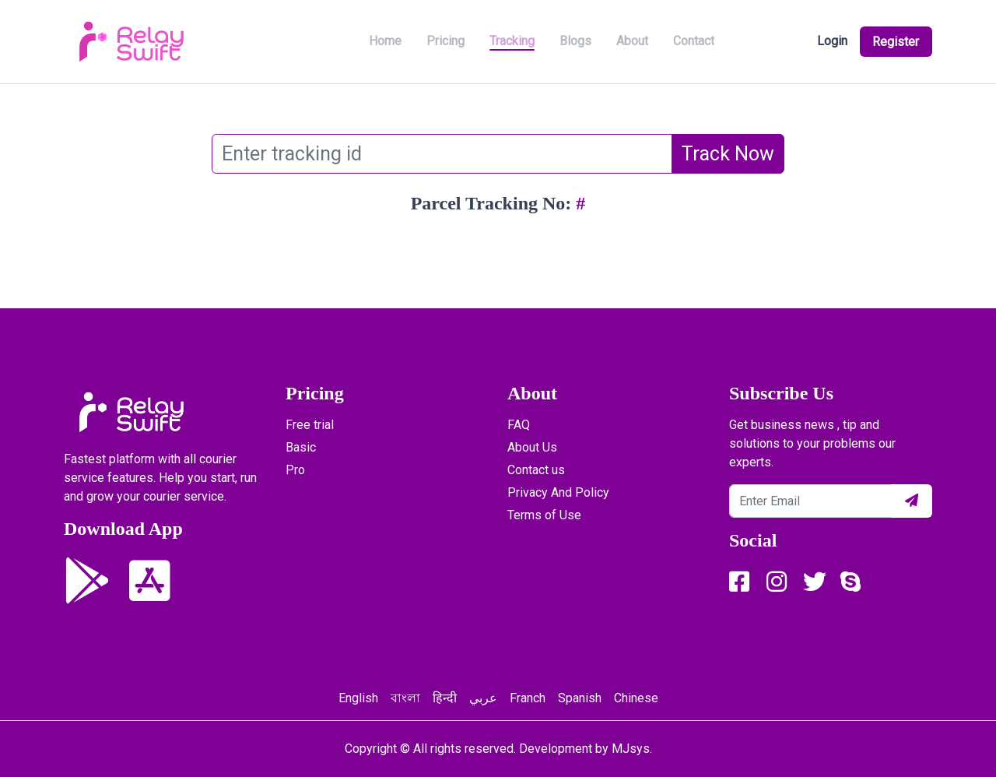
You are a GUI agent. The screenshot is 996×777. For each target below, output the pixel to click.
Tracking (512, 40)
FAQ (518, 424)
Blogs (575, 40)
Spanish (579, 698)
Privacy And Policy (558, 492)
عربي (483, 698)
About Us (532, 447)
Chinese (636, 698)
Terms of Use (544, 515)
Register (894, 41)
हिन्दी (445, 698)
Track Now (728, 153)
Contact (693, 40)
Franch (527, 698)
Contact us (536, 469)
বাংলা (405, 698)
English (358, 698)
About (632, 40)
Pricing (445, 40)
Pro (295, 469)
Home (385, 40)
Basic (301, 447)
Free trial (310, 424)
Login (828, 40)
